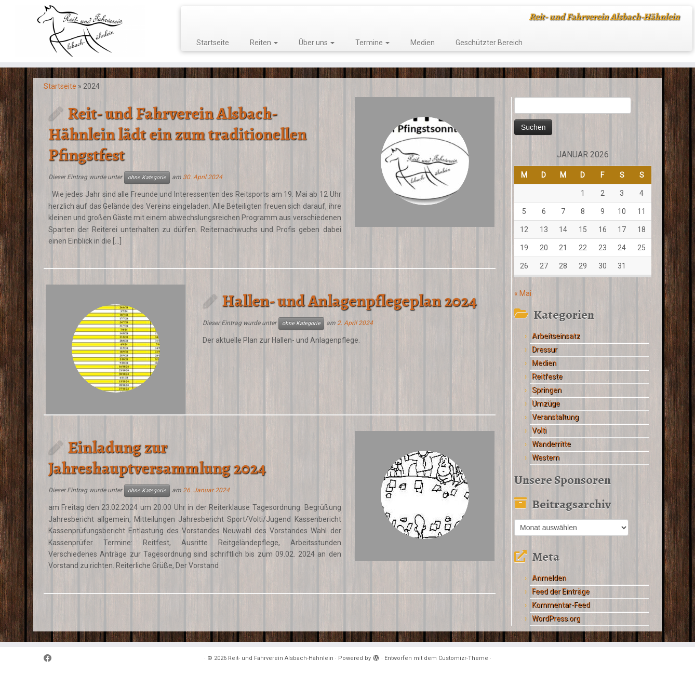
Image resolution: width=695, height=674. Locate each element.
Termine (372, 42)
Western (545, 457)
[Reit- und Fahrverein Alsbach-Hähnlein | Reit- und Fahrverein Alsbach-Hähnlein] (80, 31)
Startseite (212, 42)
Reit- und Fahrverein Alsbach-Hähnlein (280, 658)
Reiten (264, 42)
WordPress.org (556, 618)
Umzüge (546, 403)
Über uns (317, 42)
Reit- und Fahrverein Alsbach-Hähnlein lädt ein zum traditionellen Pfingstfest (177, 134)
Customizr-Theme (463, 658)
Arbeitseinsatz (556, 336)
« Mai (522, 293)
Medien (422, 42)
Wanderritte (551, 444)
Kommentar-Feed (561, 605)
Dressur (544, 349)
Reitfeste (547, 376)
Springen (547, 390)
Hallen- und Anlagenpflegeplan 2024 (349, 300)
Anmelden (549, 578)
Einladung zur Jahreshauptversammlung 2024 (157, 457)
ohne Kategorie (147, 177)
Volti (539, 430)
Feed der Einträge (561, 591)
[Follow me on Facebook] (51, 658)
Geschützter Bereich (489, 42)
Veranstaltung (555, 417)
